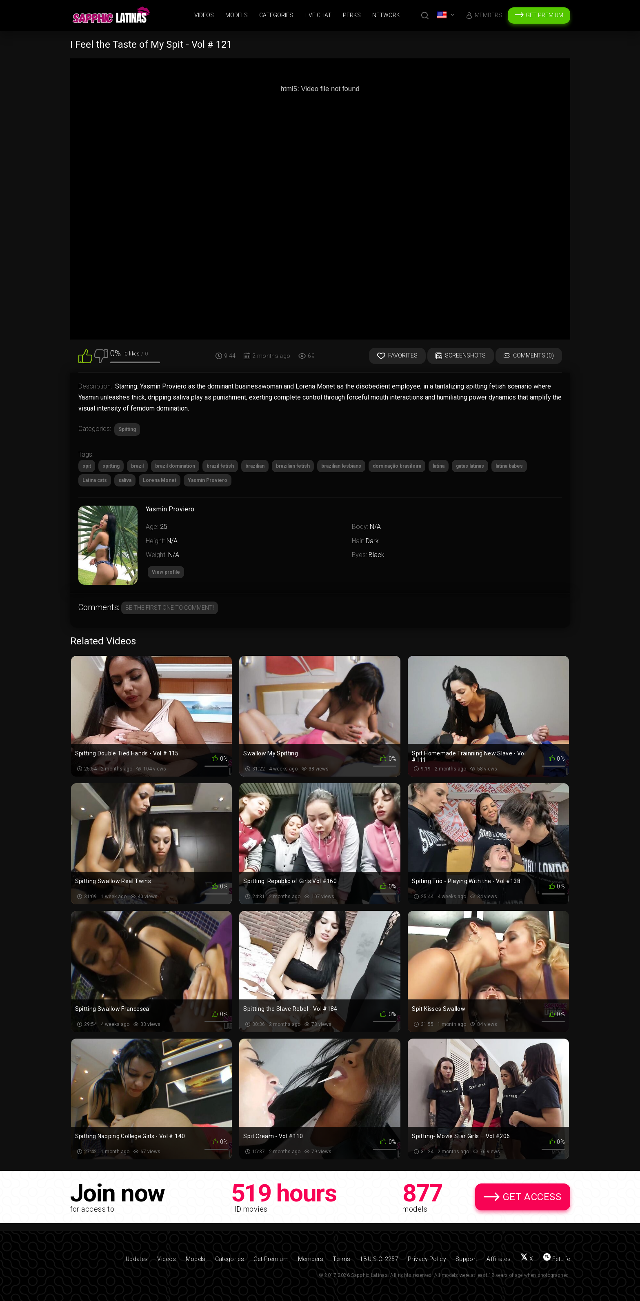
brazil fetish (220, 466)
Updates (137, 1259)
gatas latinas (470, 466)
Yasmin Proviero (207, 480)
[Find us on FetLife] (556, 1259)
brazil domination (175, 466)
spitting (111, 466)
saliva (124, 480)
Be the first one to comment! (169, 607)
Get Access (532, 1197)
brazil (137, 466)
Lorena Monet (159, 480)
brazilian (254, 466)
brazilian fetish (293, 466)
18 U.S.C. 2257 (379, 1259)
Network (386, 15)
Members (488, 15)
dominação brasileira (397, 466)
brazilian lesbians (341, 466)
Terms (341, 1259)
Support (466, 1259)
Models (236, 15)
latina (438, 466)
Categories (276, 15)
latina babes (509, 466)
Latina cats (94, 480)
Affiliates (499, 1259)
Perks (352, 15)
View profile (166, 572)
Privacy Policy (427, 1259)
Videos (204, 15)
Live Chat (317, 15)
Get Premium (544, 15)
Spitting (127, 429)
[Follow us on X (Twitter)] (526, 1259)
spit (86, 466)
